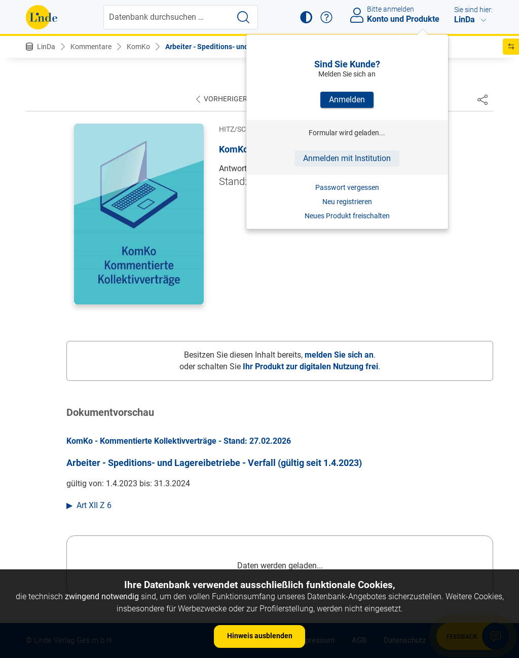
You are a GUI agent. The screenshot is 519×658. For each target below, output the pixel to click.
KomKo (138, 47)
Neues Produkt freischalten (347, 216)
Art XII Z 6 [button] (94, 505)
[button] (306, 17)
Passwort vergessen (347, 187)
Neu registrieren (347, 202)
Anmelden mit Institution (347, 158)
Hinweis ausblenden (259, 636)
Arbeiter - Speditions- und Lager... (219, 47)
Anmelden (347, 99)
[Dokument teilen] (482, 99)
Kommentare (91, 47)
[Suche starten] (243, 17)
